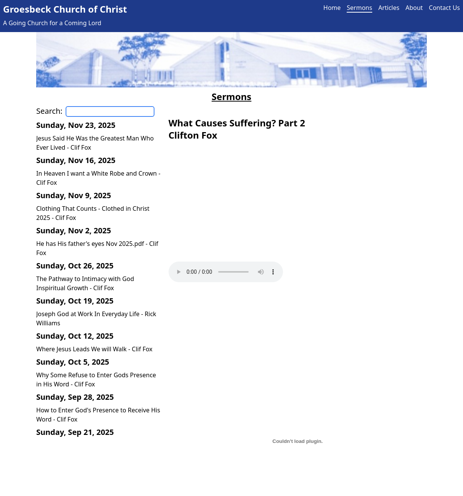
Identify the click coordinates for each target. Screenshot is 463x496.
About (414, 7)
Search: (49, 111)
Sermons (359, 7)
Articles (388, 7)
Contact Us (444, 7)
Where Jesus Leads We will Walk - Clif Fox (94, 349)
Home (332, 7)
